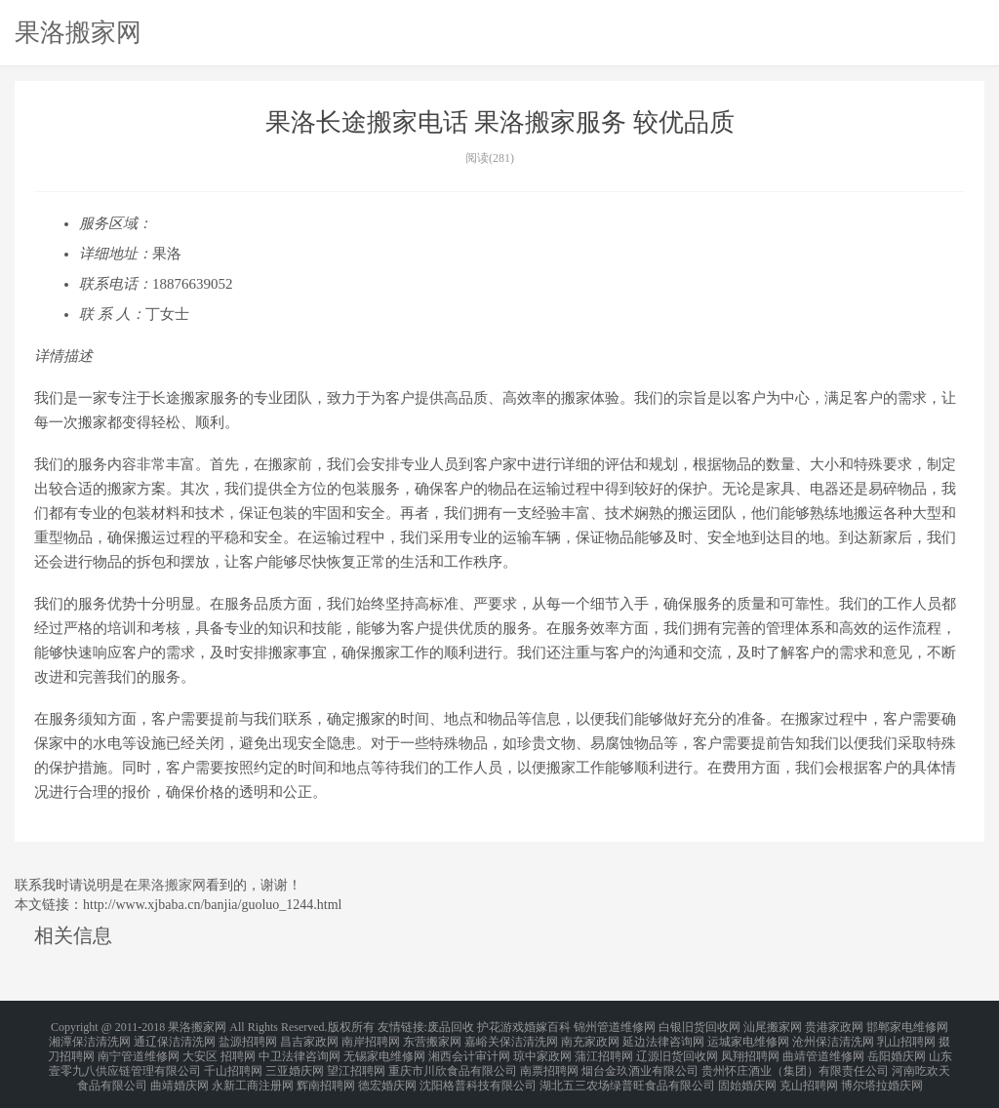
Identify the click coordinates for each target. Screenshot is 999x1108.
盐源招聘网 (248, 1038)
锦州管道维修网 (615, 1026)
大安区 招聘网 (219, 1049)
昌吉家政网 (309, 1038)
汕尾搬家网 (772, 1026)
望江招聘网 (356, 1061)
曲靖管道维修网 (823, 1049)
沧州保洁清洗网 (833, 1038)
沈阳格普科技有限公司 (478, 1073)
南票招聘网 (549, 1061)
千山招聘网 (233, 1061)
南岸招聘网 (370, 1038)
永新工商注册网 (253, 1073)
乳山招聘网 (906, 1038)
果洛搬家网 (78, 32)
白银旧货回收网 (699, 1026)
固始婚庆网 (747, 1073)
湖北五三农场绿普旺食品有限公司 (627, 1073)
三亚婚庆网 (294, 1061)
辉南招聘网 (326, 1073)
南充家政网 (590, 1038)
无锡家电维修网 (384, 1049)
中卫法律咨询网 (299, 1049)
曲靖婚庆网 (179, 1073)
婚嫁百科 (547, 1026)
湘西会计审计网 (469, 1049)
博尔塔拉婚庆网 (882, 1073)
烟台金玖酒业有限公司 (640, 1061)
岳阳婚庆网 (896, 1049)
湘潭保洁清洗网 (90, 1038)
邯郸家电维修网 (907, 1026)
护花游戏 (500, 1026)
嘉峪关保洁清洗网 (511, 1038)
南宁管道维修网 (139, 1049)
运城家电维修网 (748, 1038)
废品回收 (450, 1026)
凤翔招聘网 (750, 1049)
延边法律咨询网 (663, 1038)
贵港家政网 (834, 1026)
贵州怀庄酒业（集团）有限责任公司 (795, 1061)
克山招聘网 (808, 1073)
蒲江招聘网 (604, 1049)
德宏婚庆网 (387, 1073)
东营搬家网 (432, 1038)
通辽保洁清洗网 (175, 1038)
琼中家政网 (542, 1049)
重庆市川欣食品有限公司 (452, 1061)
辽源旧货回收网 (677, 1049)
